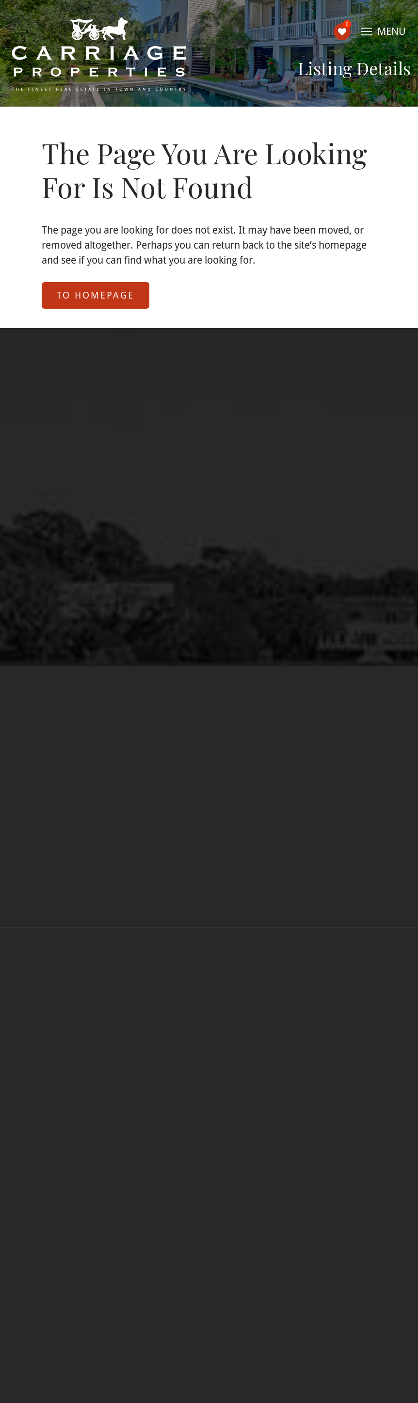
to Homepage (95, 295)
